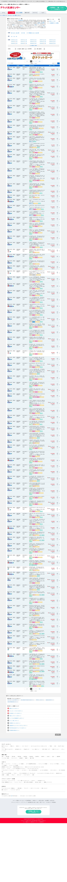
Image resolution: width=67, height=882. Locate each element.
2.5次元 (48, 756)
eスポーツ (33, 780)
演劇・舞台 (4, 754)
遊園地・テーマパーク (48, 782)
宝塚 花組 (7, 756)
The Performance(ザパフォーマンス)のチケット (17, 727)
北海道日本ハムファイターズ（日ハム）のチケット (18, 725)
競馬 (33, 774)
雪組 (22, 20)
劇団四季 (58, 756)
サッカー (3, 768)
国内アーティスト (5, 746)
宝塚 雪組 (19, 756)
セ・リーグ (8, 763)
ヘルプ (42, 12)
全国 (8, 36)
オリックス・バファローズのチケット (16, 710)
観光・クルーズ (44, 788)
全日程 (9, 39)
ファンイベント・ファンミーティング (8, 780)
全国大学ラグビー (59, 773)
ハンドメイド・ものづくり (15, 789)
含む (56, 63)
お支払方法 (52, 800)
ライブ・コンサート (6, 744)
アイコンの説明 (10, 63)
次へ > (40, 61)
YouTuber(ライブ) (18, 749)
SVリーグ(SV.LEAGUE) (33, 770)
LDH (55, 746)
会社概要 (47, 800)
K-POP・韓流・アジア (46, 749)
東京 (11, 36)
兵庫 (16, 36)
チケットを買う (11, 12)
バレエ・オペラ (14, 758)
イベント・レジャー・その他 (8, 778)
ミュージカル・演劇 (5, 758)
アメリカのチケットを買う (6, 795)
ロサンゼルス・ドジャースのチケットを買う (28, 795)
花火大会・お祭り (38, 782)
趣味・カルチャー (5, 789)
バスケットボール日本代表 (6, 773)
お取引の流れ (41, 800)
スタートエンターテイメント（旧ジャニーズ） (39, 746)
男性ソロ (12, 746)
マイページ (35, 12)
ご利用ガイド (34, 800)
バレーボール (24, 770)
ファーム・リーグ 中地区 (54, 763)
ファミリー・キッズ (17, 782)
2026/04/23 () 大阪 (43, 41)
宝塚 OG (42, 756)
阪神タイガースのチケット (14, 708)
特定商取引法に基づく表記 (33, 802)
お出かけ (4, 786)
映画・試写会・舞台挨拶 (28, 782)
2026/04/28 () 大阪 (33, 43)
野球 (2, 763)
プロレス (13, 774)
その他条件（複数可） (21, 48)
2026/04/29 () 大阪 (43, 43)
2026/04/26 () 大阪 (24, 43)
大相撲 (3, 774)
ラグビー (15, 773)
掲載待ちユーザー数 (52, 21)
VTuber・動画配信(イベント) (7, 782)
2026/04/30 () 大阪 (52, 43)
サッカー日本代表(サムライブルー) (19, 768)
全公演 (9, 32)
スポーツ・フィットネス (34, 788)
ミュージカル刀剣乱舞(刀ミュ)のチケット (16, 718)
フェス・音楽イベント (35, 749)
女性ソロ (17, 746)
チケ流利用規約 (28, 800)
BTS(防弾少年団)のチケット (14, 730)
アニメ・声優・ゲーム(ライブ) (7, 749)
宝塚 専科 (37, 756)
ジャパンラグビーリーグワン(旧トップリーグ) (45, 773)
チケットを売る (19, 12)
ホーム (3, 12)
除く (58, 63)
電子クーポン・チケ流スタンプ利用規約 (48, 802)
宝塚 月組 (13, 756)
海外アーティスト (55, 749)
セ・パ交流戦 (21, 763)
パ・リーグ (14, 763)
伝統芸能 (20, 758)
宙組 (43, 22)
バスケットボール (53, 770)
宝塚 (2, 756)
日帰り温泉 (19, 788)
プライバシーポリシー (15, 802)
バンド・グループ (25, 746)
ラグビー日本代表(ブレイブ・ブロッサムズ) (27, 773)
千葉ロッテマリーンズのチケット (15, 715)
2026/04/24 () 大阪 (52, 41)
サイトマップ (24, 802)
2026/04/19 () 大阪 (14, 41)
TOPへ (58, 734)
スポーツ (4, 762)
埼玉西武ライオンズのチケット (14, 723)
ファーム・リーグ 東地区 (42, 763)
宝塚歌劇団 (20, 20)
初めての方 (27, 12)
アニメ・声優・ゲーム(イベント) (23, 780)
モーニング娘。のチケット (14, 720)
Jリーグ (8, 768)
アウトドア (26, 788)
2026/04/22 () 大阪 (33, 41)
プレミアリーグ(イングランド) (32, 768)
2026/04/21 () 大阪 (24, 41)
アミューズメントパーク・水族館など (8, 788)
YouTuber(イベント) (41, 780)
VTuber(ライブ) (26, 749)
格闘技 (8, 774)
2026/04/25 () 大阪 (14, 43)
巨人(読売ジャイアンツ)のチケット (15, 713)
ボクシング (19, 774)
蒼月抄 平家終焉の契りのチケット (13, 701)
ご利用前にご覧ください (57, 8)
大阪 (14, 36)
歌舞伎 (26, 758)
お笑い (53, 756)
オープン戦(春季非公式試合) (31, 763)
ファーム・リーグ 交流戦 (13, 765)
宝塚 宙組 (31, 756)
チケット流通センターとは (18, 800)
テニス (18, 770)
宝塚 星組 (25, 756)
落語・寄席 (32, 758)
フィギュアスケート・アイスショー (8, 770)
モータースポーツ (27, 774)
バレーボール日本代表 (44, 770)
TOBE (51, 746)
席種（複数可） (39, 48)
